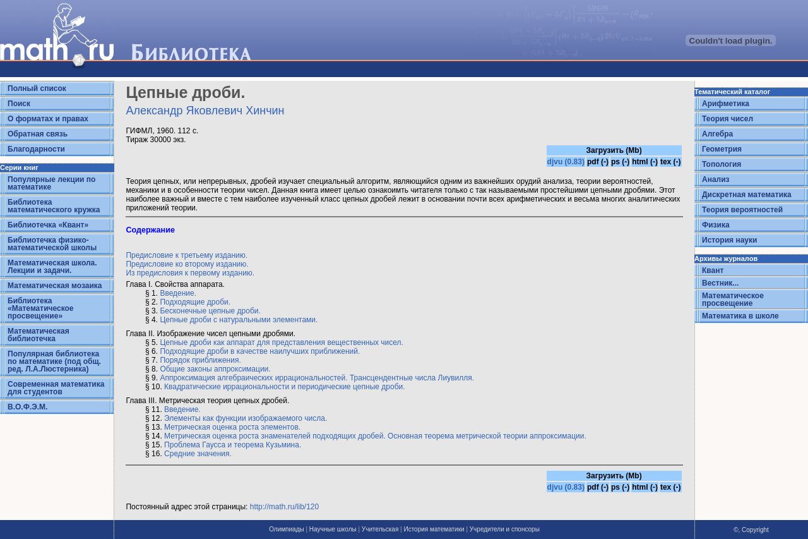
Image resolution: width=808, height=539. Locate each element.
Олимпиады (286, 529)
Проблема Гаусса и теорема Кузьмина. (232, 444)
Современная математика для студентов (56, 388)
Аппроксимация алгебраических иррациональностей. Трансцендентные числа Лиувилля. (317, 377)
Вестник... (720, 283)
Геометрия (722, 149)
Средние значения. (198, 453)
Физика (716, 225)
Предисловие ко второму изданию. (187, 264)
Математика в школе (740, 316)
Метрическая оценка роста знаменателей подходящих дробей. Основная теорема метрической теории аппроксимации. (375, 436)
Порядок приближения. (200, 360)
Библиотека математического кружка (54, 206)
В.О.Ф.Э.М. (27, 407)
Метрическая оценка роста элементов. (232, 427)
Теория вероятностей (742, 209)
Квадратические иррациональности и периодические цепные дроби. (284, 386)
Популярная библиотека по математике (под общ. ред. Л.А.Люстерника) (54, 361)
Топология (721, 164)
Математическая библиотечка (38, 335)
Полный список (37, 88)
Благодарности (36, 149)
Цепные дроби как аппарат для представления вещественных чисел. (281, 342)
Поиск (19, 103)
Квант (712, 270)
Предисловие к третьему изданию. (186, 255)
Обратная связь (38, 134)
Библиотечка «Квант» (48, 225)
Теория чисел (727, 118)
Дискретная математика (747, 194)
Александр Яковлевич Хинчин (205, 110)
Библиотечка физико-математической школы (52, 244)
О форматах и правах (48, 118)
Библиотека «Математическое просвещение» (41, 308)
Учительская (380, 529)
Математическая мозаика (55, 285)
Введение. (178, 293)
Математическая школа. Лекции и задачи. (52, 266)
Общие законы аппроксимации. (215, 369)
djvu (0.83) (566, 161)
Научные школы (333, 529)
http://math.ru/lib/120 (284, 506)
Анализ (716, 179)
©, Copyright (751, 529)
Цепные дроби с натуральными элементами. (239, 319)
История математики (433, 529)
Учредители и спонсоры (505, 529)
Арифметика (725, 103)
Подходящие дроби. (195, 302)
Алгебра (717, 134)
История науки (729, 240)
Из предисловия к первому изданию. (190, 273)
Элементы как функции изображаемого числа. (245, 418)
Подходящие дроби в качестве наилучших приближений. (260, 351)
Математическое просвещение (733, 299)
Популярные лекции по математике (51, 183)
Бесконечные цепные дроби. (210, 310)
